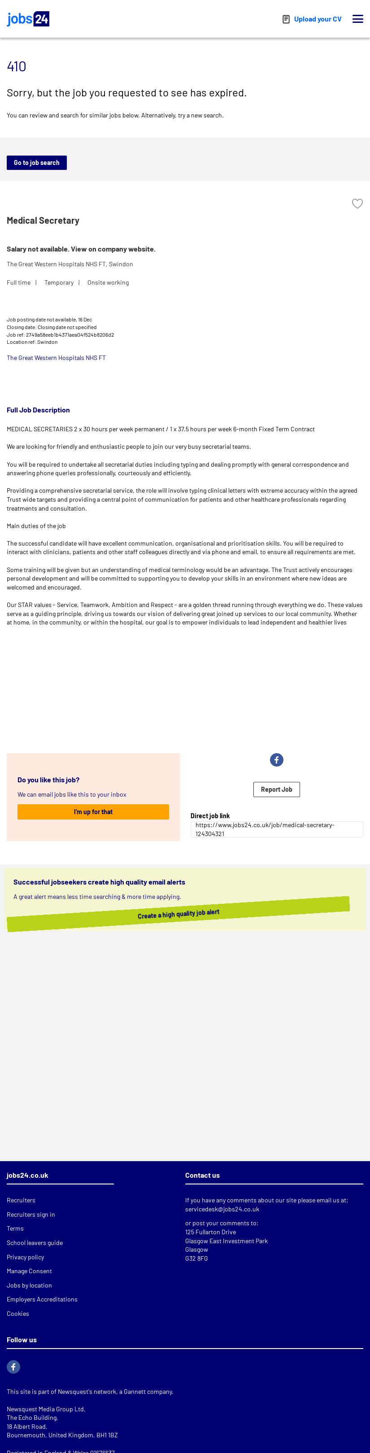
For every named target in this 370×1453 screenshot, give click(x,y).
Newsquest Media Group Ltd (45, 1409)
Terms (15, 1228)
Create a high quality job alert (183, 913)
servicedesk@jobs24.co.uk (222, 1209)
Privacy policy (25, 1257)
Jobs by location (29, 1285)
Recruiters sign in (31, 1214)
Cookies (18, 1313)
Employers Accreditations (42, 1299)
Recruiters (21, 1200)
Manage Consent (29, 1271)
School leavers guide (35, 1242)
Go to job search (37, 162)
